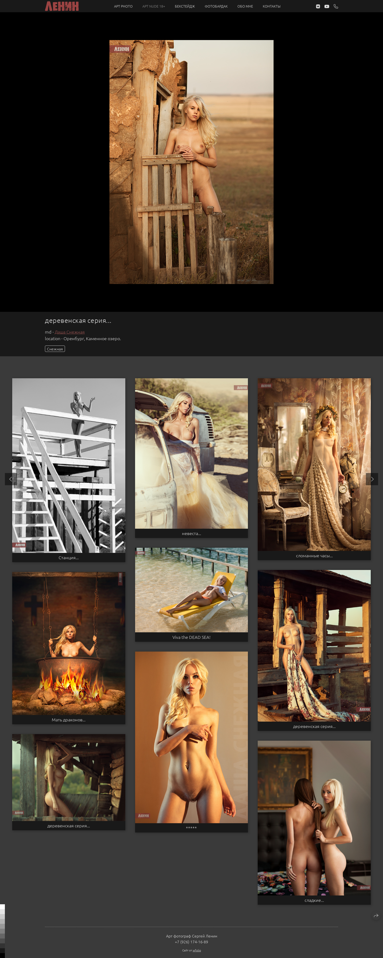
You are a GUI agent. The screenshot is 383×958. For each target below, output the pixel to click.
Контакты (272, 6)
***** (191, 828)
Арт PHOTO (123, 6)
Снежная (55, 348)
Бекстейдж (185, 6)
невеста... (191, 533)
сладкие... (314, 900)
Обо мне (245, 6)
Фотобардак (216, 6)
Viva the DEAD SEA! (191, 637)
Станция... (69, 557)
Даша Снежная (70, 332)
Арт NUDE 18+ (153, 6)
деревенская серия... (314, 726)
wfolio (197, 950)
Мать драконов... (68, 719)
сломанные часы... (314, 555)
